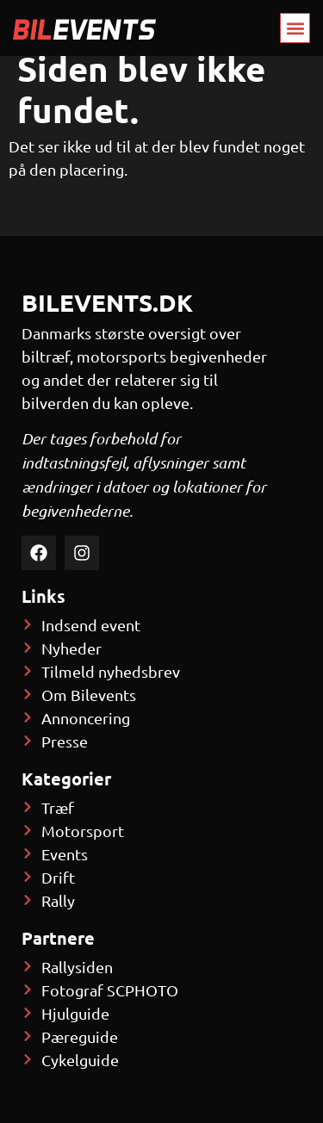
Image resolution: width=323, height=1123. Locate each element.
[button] (295, 28)
